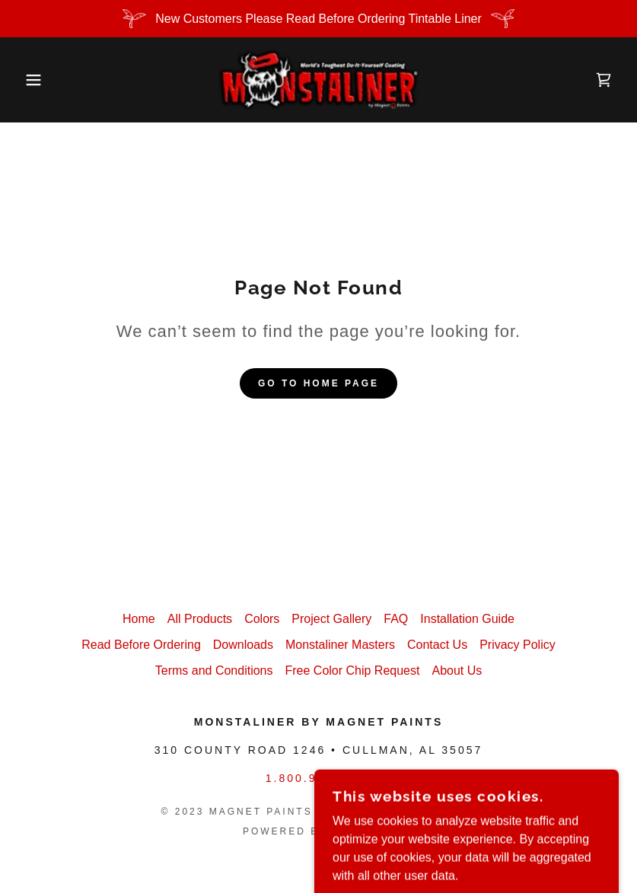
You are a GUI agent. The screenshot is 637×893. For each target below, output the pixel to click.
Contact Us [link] (437, 644)
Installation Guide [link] (467, 618)
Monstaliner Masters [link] (340, 644)
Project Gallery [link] (331, 618)
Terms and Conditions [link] (214, 670)
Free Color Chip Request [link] (352, 670)
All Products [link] (199, 618)
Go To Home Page (318, 383)
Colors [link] (261, 618)
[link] (319, 79)
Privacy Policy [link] (517, 644)
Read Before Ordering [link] (141, 644)
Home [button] (139, 618)
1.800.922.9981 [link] (318, 778)
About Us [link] (457, 670)
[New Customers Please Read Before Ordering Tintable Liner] (318, 18)
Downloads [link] (243, 644)
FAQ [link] (396, 618)
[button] (32, 80)
